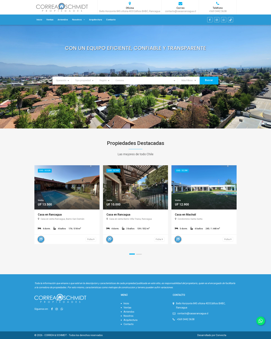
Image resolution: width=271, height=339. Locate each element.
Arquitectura (95, 19)
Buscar (209, 80)
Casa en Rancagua (50, 214)
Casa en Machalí (185, 214)
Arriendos (63, 19)
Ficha (91, 239)
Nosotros (77, 19)
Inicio (39, 19)
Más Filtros (188, 80)
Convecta (221, 335)
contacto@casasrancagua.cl (192, 313)
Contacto (111, 19)
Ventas (49, 19)
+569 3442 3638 (185, 319)
